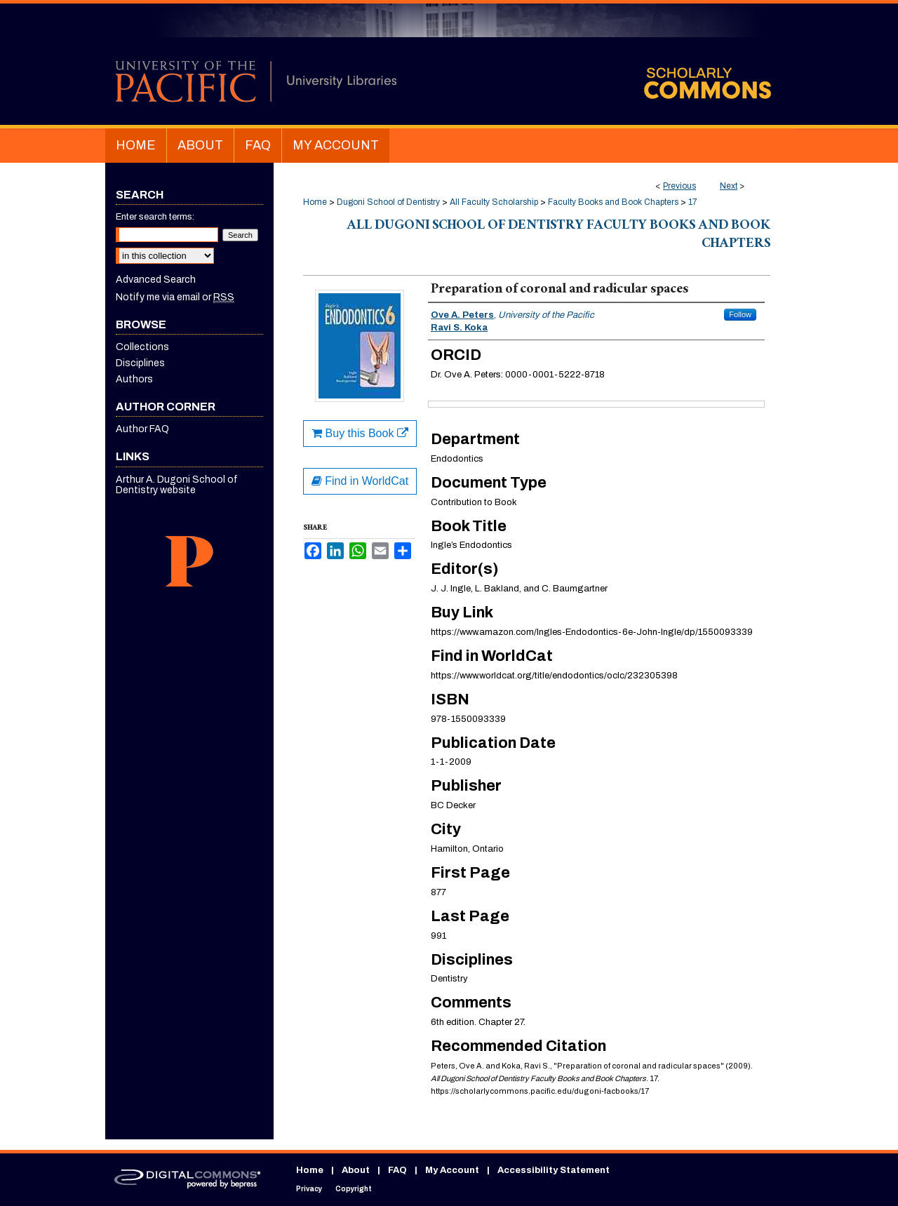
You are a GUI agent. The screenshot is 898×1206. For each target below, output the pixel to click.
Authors (134, 379)
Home (315, 202)
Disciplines (140, 363)
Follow (740, 314)
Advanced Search (156, 279)
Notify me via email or (175, 297)
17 (692, 202)
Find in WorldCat (359, 481)
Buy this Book (359, 433)
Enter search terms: (155, 217)
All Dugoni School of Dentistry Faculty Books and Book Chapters (558, 235)
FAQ (397, 1170)
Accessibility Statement (553, 1170)
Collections (142, 347)
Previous (679, 186)
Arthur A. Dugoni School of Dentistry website (177, 484)
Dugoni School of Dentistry (388, 202)
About (356, 1170)
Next (728, 186)
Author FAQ (142, 429)
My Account (452, 1170)
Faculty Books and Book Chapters (613, 202)
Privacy (309, 1189)
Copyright (353, 1189)
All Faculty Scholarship (494, 202)
